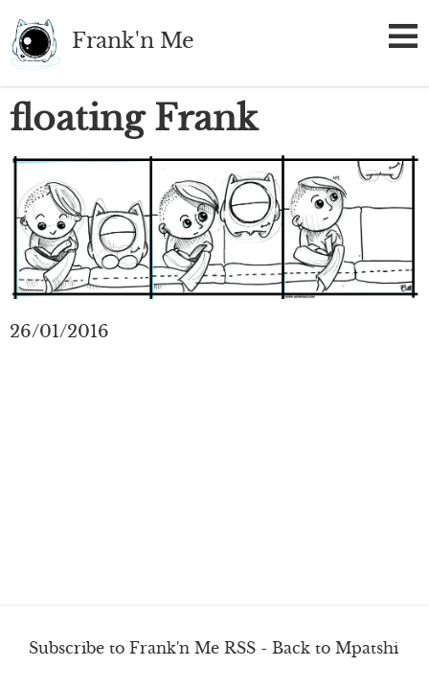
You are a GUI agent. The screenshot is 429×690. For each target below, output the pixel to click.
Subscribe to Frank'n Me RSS (142, 647)
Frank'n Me (36, 43)
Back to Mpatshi (335, 647)
